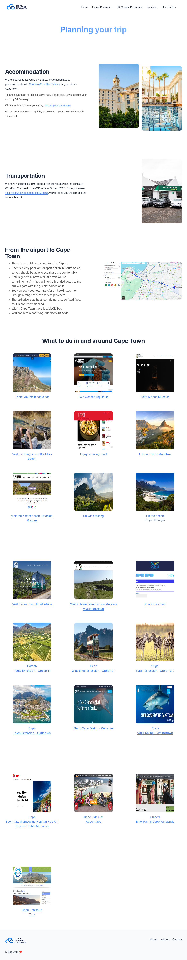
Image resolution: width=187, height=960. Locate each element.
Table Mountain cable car (32, 397)
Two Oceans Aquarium (93, 397)
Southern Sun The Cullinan (44, 84)
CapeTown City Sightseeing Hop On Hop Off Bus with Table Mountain (32, 821)
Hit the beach (155, 516)
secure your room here (58, 105)
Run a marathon (155, 604)
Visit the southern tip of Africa (32, 604)
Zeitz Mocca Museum (155, 397)
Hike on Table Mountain (155, 454)
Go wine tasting (93, 516)
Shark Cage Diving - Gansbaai (93, 728)
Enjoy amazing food (93, 454)
